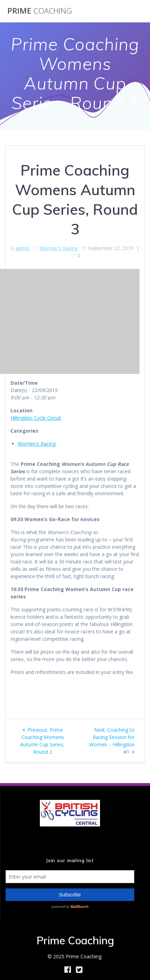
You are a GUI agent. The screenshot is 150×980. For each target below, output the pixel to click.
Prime (39, 11)
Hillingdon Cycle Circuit (35, 417)
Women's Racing (59, 248)
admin (23, 248)
